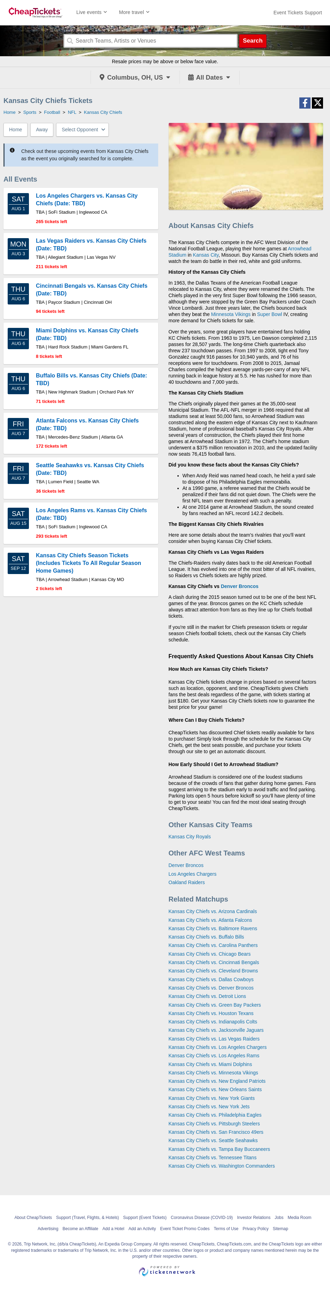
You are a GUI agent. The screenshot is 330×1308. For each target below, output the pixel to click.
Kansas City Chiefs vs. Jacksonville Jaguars (216, 1030)
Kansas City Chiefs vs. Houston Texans (211, 1013)
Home (15, 129)
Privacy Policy (256, 1228)
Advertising (48, 1228)
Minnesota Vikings (231, 314)
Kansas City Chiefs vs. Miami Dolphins (210, 1064)
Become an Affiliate (80, 1228)
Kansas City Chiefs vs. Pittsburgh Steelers (214, 1123)
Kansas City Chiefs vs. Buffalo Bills (206, 937)
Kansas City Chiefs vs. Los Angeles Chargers (218, 1047)
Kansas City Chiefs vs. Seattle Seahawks (213, 1140)
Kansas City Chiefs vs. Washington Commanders (222, 1166)
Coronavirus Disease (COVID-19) (202, 1217)
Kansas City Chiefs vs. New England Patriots (217, 1081)
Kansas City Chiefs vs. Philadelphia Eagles (215, 1115)
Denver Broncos (240, 586)
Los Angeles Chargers (193, 874)
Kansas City (206, 255)
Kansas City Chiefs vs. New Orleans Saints (215, 1089)
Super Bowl (269, 314)
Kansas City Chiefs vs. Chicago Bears (210, 954)
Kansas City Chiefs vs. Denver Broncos (211, 988)
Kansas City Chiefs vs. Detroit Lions (207, 996)
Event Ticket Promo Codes (184, 1228)
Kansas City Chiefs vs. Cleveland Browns (213, 970)
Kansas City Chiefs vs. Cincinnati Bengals (214, 962)
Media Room (300, 1217)
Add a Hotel (113, 1228)
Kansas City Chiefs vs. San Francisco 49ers (216, 1132)
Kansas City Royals (190, 836)
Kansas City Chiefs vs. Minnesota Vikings (213, 1072)
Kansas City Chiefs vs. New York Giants (212, 1098)
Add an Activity (142, 1228)
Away (42, 129)
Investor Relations (253, 1217)
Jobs (279, 1217)
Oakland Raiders (187, 882)
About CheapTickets (33, 1217)
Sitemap (280, 1228)
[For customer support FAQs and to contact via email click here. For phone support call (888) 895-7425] (297, 12)
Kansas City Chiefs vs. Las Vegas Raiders (214, 1039)
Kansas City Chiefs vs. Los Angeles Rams (214, 1055)
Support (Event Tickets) (145, 1217)
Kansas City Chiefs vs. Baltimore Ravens (213, 928)
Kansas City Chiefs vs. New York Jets (209, 1106)
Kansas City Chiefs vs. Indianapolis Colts (213, 1021)
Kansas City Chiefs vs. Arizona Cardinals (213, 911)
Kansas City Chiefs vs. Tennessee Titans (213, 1157)
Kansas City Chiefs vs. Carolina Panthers (213, 945)
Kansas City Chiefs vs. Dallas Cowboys (211, 979)
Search (253, 40)
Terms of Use (226, 1228)
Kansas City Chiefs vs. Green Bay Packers (215, 1005)
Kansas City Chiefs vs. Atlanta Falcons (210, 920)
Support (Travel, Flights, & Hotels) (87, 1217)
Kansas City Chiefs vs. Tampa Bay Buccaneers (219, 1149)
